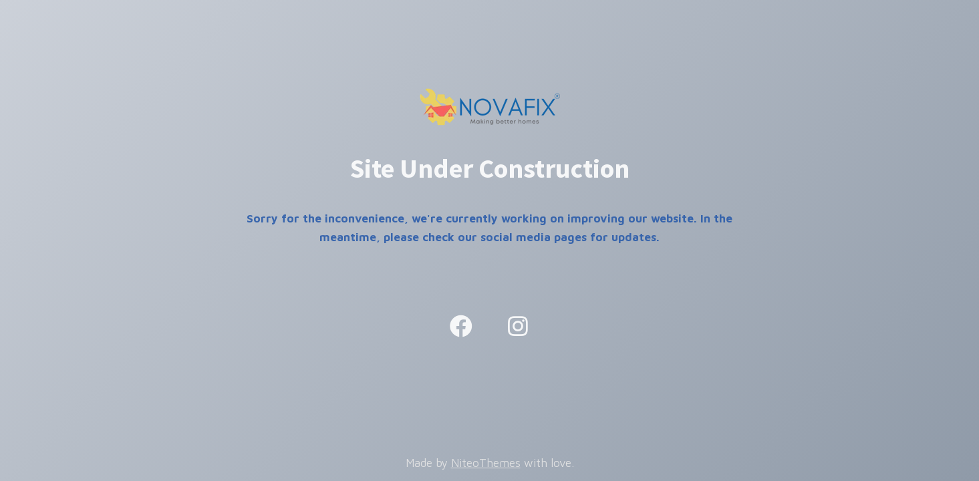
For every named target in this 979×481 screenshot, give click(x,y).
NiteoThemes (486, 463)
